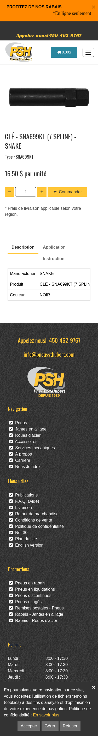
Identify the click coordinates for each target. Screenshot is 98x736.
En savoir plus (46, 715)
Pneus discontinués (30, 595)
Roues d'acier (25, 435)
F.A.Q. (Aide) (24, 501)
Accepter (29, 726)
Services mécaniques (32, 448)
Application (54, 247)
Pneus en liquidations (32, 589)
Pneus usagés (25, 602)
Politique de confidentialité (36, 526)
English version (26, 545)
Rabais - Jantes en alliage (36, 614)
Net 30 (18, 532)
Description (22, 247)
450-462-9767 (64, 340)
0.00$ (64, 52)
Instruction (54, 258)
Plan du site (23, 539)
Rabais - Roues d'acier (33, 620)
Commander (67, 192)
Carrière (19, 460)
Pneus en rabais (27, 583)
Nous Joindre (24, 466)
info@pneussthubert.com (49, 354)
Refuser (70, 726)
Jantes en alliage (28, 429)
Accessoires (23, 441)
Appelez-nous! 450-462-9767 (49, 35)
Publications (23, 495)
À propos (20, 454)
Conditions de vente (30, 520)
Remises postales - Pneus (36, 608)
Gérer (50, 726)
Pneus (18, 423)
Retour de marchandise (34, 514)
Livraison (20, 507)
